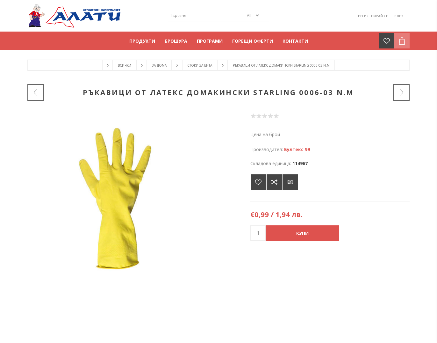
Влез (398, 15)
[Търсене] (206, 15)
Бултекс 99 (297, 149)
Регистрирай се (373, 15)
